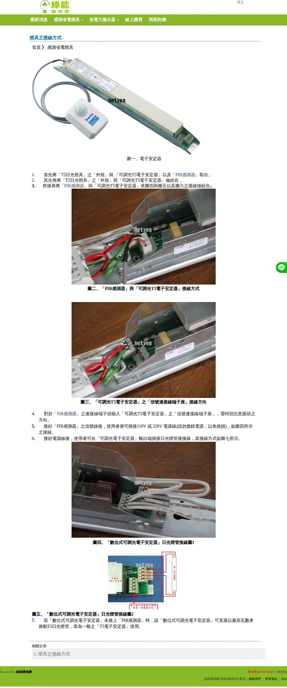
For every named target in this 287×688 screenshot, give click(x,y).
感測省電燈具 (68, 19)
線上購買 (133, 19)
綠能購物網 (24, 672)
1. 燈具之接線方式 (52, 653)
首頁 (36, 47)
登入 (240, 2)
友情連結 (271, 679)
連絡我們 (255, 679)
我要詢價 (157, 19)
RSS (284, 679)
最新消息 (39, 19)
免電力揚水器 (104, 19)
